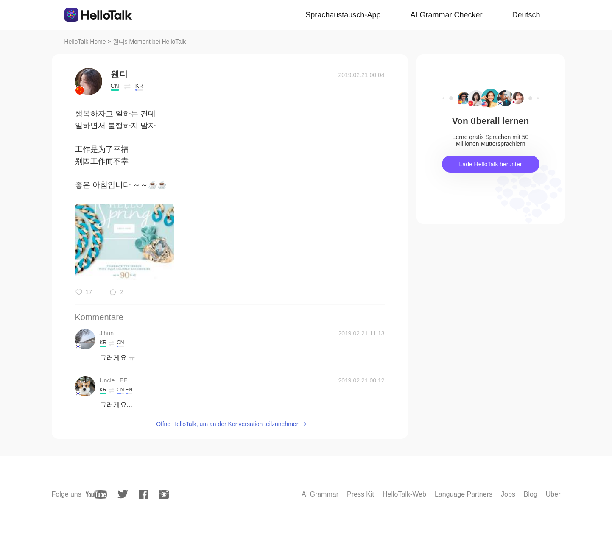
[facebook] (143, 494)
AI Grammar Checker (446, 15)
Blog (530, 494)
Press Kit (360, 494)
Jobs (508, 494)
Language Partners (463, 494)
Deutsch (526, 15)
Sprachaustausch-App (342, 15)
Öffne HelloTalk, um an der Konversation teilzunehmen (227, 424)
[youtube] (96, 494)
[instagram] (164, 494)
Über (553, 494)
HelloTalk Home (85, 41)
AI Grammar (320, 494)
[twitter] (122, 494)
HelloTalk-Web (404, 494)
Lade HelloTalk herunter (490, 164)
